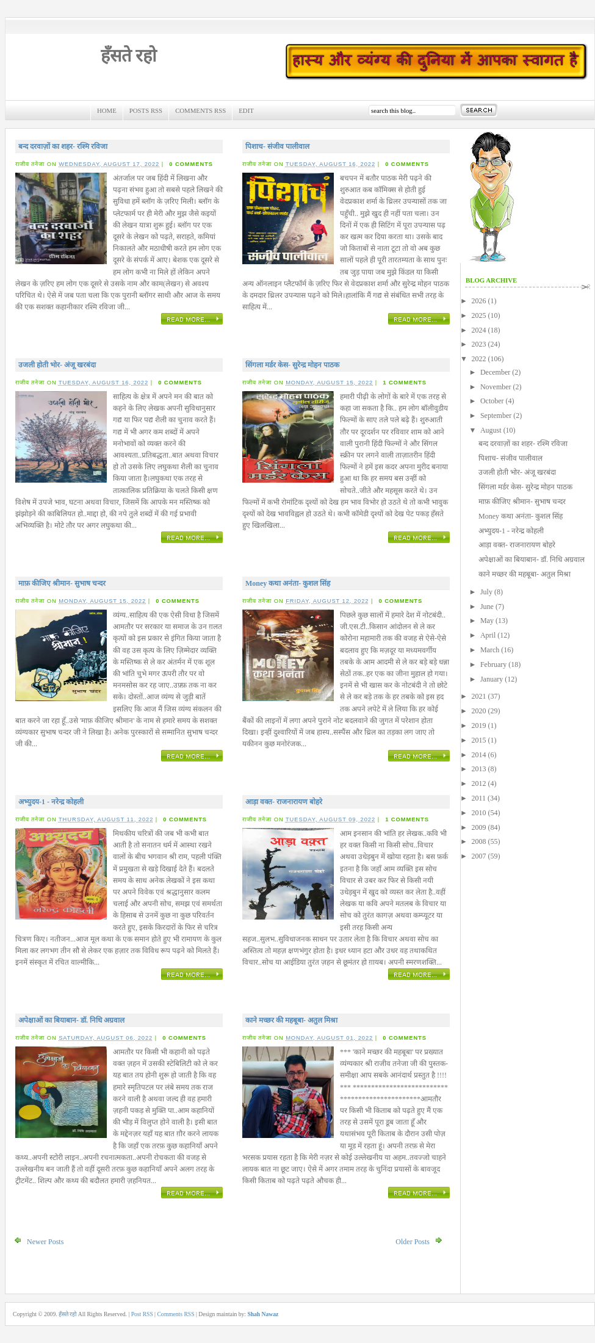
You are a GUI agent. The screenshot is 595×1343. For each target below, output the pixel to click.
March (489, 650)
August (491, 430)
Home (107, 110)
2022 (479, 359)
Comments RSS (200, 110)
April (488, 635)
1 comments (405, 383)
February (493, 664)
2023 (479, 344)
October (492, 401)
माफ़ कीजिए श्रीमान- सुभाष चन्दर (62, 583)
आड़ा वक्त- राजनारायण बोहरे (283, 802)
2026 (479, 301)
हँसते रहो (128, 55)
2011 (479, 798)
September (495, 415)
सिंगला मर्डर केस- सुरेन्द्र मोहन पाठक (292, 365)
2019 (479, 725)
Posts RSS (145, 110)
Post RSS (142, 1314)
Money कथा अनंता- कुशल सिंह (287, 583)
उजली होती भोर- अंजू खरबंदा (57, 365)
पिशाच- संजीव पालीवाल (277, 146)
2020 (479, 711)
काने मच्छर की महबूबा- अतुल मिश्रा (291, 1020)
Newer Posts (45, 1241)
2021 (479, 696)
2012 (479, 783)
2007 (479, 856)
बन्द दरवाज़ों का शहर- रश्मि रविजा (62, 146)
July (486, 592)
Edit (246, 110)
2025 (479, 315)
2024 (479, 330)
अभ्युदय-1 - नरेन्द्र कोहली (51, 802)
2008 (479, 841)
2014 (479, 755)
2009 (479, 827)
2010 (479, 812)
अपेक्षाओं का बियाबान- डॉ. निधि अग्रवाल (71, 1020)
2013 (479, 769)
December (495, 372)
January (491, 679)
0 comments (191, 164)
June (487, 606)
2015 (479, 740)
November (495, 387)
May (487, 620)
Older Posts (412, 1241)
